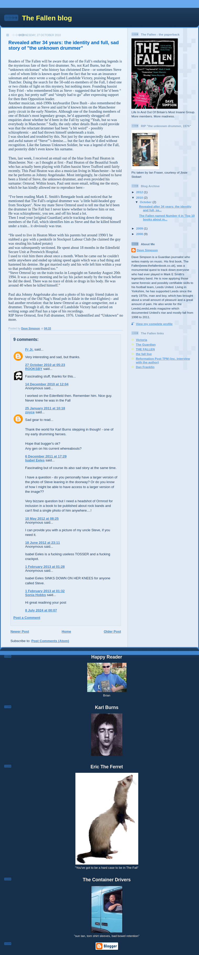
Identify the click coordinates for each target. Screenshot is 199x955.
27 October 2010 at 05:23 (45, 365)
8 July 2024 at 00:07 (41, 610)
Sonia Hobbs (35, 595)
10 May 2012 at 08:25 (42, 519)
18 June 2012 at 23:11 (42, 543)
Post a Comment (26, 618)
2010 (140, 197)
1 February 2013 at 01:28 (45, 567)
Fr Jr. (29, 349)
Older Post (112, 631)
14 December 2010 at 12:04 (47, 384)
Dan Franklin (145, 367)
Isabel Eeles (35, 460)
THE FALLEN (145, 349)
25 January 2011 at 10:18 (45, 408)
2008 (140, 234)
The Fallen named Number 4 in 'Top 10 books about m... (167, 217)
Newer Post (19, 631)
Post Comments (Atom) (50, 641)
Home (66, 631)
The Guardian (146, 344)
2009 (140, 228)
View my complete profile (154, 323)
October (146, 202)
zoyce (30, 412)
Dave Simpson (147, 250)
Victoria (141, 339)
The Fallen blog (47, 18)
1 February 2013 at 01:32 (45, 591)
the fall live (144, 354)
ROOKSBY (33, 369)
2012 (140, 192)
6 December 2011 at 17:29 (46, 456)
